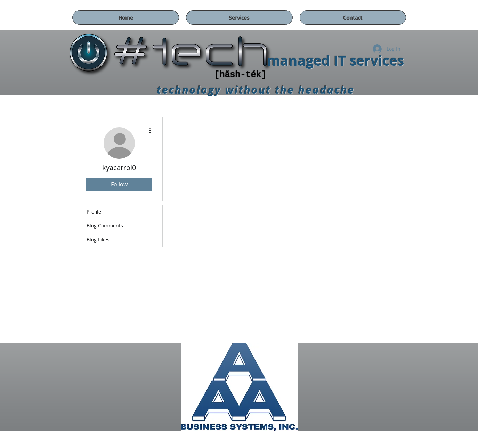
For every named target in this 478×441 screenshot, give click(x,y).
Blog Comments (105, 225)
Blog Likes (98, 239)
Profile (94, 211)
